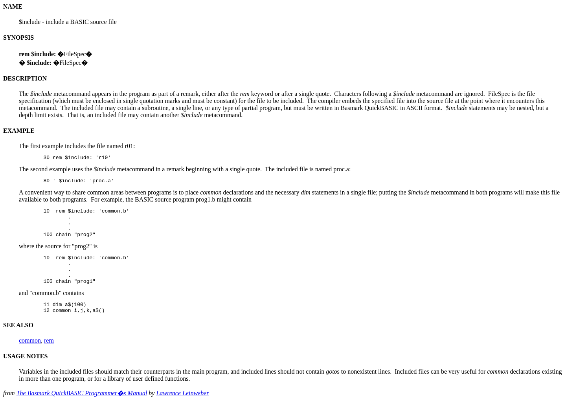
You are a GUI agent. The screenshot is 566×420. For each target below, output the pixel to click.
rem (49, 357)
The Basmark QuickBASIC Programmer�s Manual (82, 409)
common (30, 357)
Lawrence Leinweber (182, 409)
